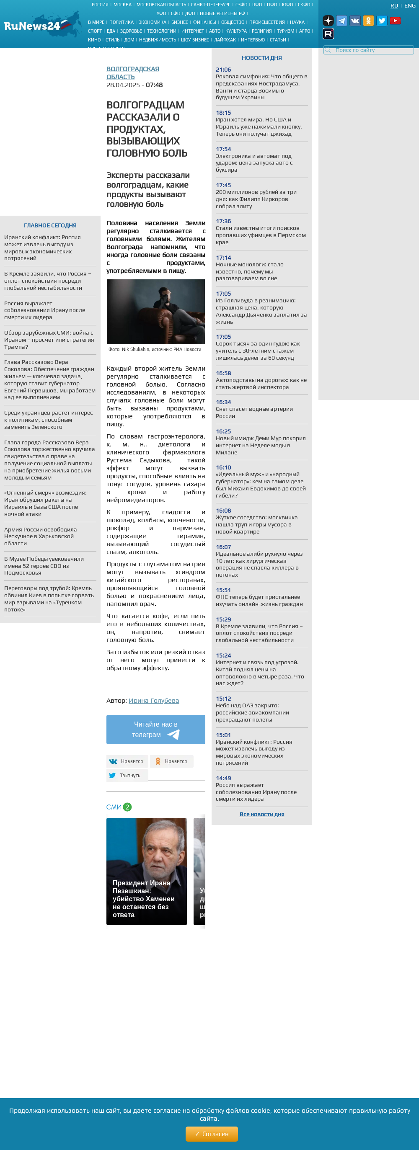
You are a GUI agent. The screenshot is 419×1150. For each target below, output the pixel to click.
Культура (236, 31)
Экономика (152, 22)
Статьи (278, 39)
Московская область (161, 4)
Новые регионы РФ (222, 13)
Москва (123, 4)
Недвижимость (157, 39)
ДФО (190, 13)
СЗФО (241, 4)
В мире (96, 22)
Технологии (161, 31)
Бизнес (179, 22)
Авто (214, 31)
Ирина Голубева (154, 700)
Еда (111, 31)
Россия (100, 4)
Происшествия (267, 22)
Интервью (253, 39)
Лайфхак (225, 39)
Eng (410, 5)
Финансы (204, 22)
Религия (262, 31)
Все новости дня (262, 814)
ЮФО (287, 4)
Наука (297, 22)
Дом (129, 39)
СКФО (304, 4)
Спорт (95, 31)
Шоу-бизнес (195, 39)
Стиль (112, 39)
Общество (232, 22)
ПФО (272, 4)
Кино (94, 39)
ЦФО (257, 4)
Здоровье (131, 31)
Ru (394, 5)
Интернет (192, 31)
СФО (175, 13)
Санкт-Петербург (210, 4)
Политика (121, 22)
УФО (161, 13)
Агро (304, 31)
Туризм (285, 31)
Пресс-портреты (107, 48)
